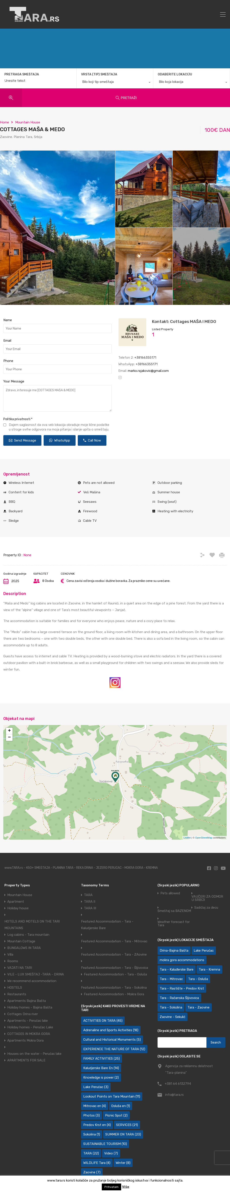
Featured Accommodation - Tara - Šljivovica (114, 968)
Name (7, 320)
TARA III (90, 908)
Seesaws (89, 502)
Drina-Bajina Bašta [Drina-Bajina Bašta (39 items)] (174, 951)
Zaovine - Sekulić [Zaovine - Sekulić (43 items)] (172, 1017)
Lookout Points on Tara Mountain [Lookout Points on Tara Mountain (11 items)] (111, 1096)
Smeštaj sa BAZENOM (174, 911)
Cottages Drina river (22, 1014)
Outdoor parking (170, 483)
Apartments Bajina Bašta (26, 1001)
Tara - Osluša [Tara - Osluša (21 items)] (198, 979)
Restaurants (16, 994)
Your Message (13, 381)
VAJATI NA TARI (19, 968)
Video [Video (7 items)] (111, 1153)
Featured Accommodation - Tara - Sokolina (114, 988)
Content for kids (21, 492)
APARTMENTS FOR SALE (26, 1060)
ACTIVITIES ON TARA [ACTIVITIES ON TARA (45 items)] (102, 1021)
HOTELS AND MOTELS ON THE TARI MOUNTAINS (32, 924)
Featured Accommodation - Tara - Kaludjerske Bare (107, 924)
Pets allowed (170, 893)
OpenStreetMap (203, 837)
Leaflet (187, 837)
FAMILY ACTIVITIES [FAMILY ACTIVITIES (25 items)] (101, 1059)
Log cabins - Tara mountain (28, 935)
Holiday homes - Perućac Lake (30, 1027)
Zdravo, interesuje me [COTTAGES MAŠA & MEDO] (57, 398)
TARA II (89, 902)
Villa (10, 954)
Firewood (90, 511)
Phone (8, 361)
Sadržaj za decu (206, 907)
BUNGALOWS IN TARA (24, 948)
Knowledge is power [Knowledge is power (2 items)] (101, 1077)
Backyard (15, 511)
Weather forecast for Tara (174, 923)
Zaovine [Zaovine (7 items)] (91, 1172)
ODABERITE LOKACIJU (175, 74)
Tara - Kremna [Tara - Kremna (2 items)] (209, 969)
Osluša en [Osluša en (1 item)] (120, 1106)
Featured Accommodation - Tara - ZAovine (114, 954)
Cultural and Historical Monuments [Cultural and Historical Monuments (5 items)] (112, 1040)
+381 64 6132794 (178, 1084)
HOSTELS (14, 988)
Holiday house (18, 908)
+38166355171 (145, 358)
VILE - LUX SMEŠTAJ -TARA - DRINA (35, 974)
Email (7, 341)
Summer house (169, 492)
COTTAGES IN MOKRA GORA (28, 1034)
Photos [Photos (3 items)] (91, 1115)
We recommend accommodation (31, 981)
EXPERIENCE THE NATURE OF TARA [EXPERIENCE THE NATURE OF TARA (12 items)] (114, 1049)
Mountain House (27, 122)
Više (125, 1187)
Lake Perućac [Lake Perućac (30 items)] (204, 951)
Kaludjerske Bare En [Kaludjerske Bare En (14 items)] (101, 1068)
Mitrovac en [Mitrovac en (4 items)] (94, 1106)
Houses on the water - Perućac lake (34, 1054)
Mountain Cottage (21, 941)
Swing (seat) (167, 502)
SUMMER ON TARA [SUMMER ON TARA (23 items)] (123, 1134)
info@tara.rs (174, 1095)
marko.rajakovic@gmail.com (148, 371)
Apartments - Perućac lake (27, 1021)
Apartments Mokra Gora (25, 1040)
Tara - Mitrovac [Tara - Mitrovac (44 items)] (171, 979)
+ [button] (9, 731)
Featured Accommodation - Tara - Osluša (115, 974)
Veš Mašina (91, 492)
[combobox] (115, 83)
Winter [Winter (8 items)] (123, 1163)
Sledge (14, 521)
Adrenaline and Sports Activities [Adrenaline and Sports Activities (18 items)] (110, 1030)
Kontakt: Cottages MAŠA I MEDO (184, 321)
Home (4, 122)
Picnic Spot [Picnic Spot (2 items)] (116, 1115)
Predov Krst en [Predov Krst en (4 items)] (97, 1125)
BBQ (12, 502)
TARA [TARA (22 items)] (91, 1153)
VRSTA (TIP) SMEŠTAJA (99, 74)
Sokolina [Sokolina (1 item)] (91, 1134)
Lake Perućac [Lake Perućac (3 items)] (95, 1087)
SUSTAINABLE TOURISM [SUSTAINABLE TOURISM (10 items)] (105, 1144)
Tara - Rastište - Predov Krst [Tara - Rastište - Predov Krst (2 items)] (182, 988)
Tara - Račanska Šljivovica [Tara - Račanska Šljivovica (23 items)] (179, 998)
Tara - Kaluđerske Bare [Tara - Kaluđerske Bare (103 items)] (176, 969)
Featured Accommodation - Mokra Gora (114, 994)
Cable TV (90, 521)
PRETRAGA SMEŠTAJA (21, 74)
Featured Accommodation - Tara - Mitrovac (114, 941)
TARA (88, 895)
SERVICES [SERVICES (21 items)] (127, 1125)
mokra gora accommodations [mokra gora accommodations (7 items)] (182, 960)
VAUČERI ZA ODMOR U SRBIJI (207, 898)
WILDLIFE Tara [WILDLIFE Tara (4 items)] (96, 1163)
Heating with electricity (175, 511)
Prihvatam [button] (111, 1187)
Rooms (12, 961)
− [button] (9, 737)
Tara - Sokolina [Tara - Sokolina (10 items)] (171, 1007)
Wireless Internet (21, 483)
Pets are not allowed (99, 483)
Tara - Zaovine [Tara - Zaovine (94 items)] (198, 1007)
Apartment (15, 902)
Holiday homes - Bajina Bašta (29, 1007)
